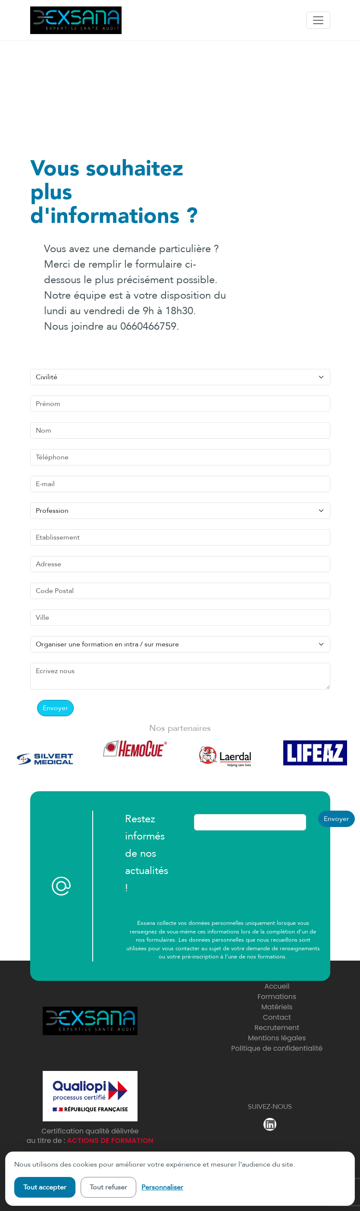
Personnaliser (162, 1187)
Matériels (276, 1007)
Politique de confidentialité (276, 1048)
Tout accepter (44, 1187)
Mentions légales (277, 1038)
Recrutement (276, 1028)
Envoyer (55, 708)
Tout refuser (108, 1187)
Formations (276, 997)
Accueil (276, 986)
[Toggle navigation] (318, 20)
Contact (277, 1017)
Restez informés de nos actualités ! (146, 853)
